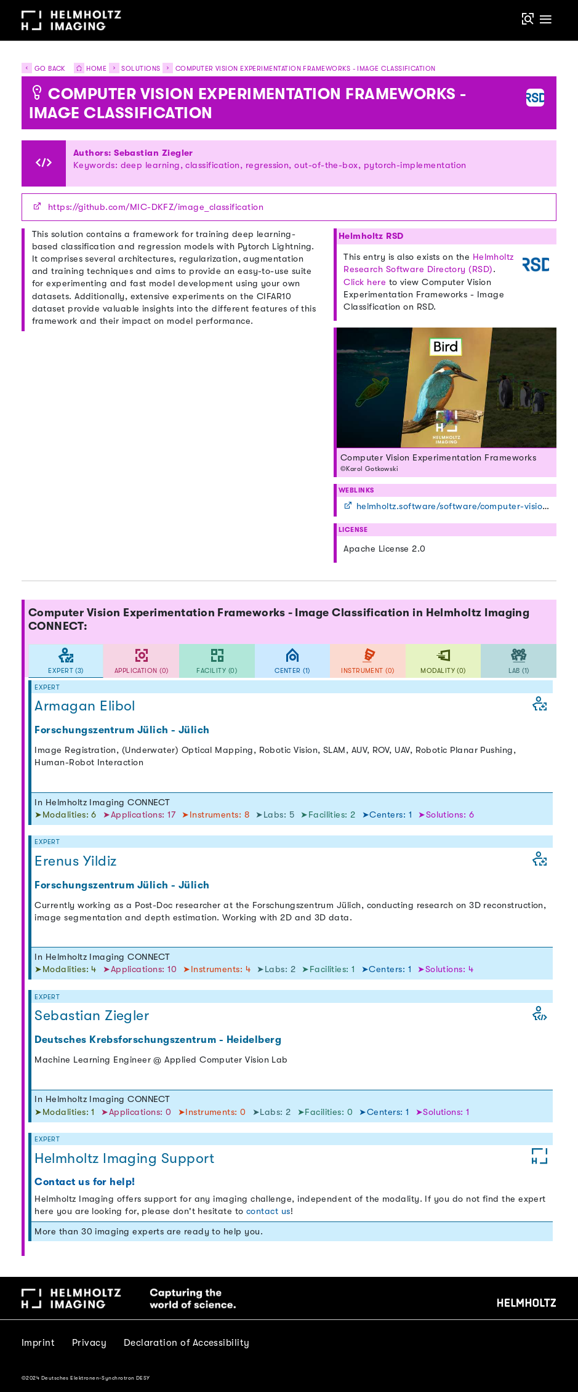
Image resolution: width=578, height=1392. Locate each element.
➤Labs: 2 (277, 969)
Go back (43, 69)
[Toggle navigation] (546, 20)
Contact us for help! (84, 1182)
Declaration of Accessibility (187, 1342)
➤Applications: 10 (141, 969)
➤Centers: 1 (388, 815)
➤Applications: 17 (140, 815)
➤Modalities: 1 (65, 1112)
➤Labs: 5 (276, 815)
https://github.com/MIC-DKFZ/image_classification (155, 207)
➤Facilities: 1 (330, 969)
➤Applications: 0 (137, 1112)
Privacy (89, 1342)
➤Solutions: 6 (446, 815)
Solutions (140, 69)
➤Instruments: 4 (218, 969)
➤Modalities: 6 (66, 815)
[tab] (66, 661)
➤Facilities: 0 (326, 1112)
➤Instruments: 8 (217, 815)
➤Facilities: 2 (329, 815)
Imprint (38, 1342)
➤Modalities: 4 (66, 969)
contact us (268, 1211)
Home (86, 69)
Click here (364, 282)
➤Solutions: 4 (445, 969)
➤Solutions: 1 (442, 1112)
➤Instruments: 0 (213, 1112)
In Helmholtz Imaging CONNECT (102, 802)
